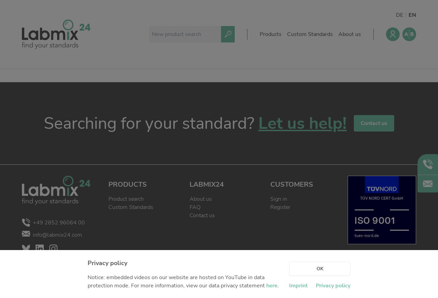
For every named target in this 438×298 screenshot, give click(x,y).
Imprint (298, 285)
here (272, 285)
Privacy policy (333, 285)
